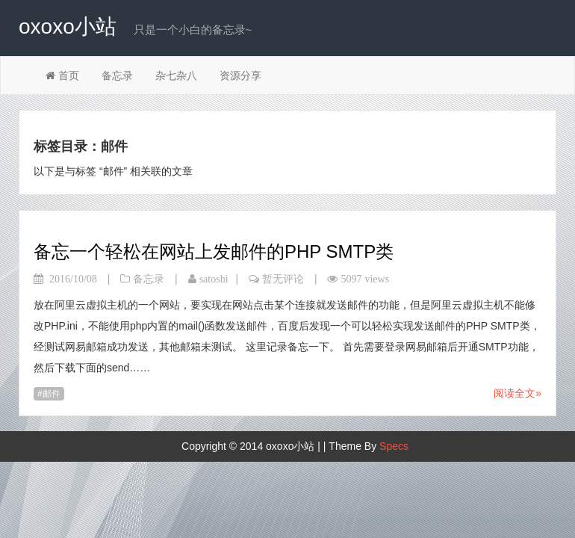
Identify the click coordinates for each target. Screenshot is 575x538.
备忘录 (117, 75)
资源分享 (240, 75)
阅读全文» (517, 393)
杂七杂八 (176, 75)
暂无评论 (283, 278)
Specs (393, 446)
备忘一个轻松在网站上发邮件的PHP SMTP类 (214, 251)
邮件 (51, 394)
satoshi (214, 278)
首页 (62, 75)
